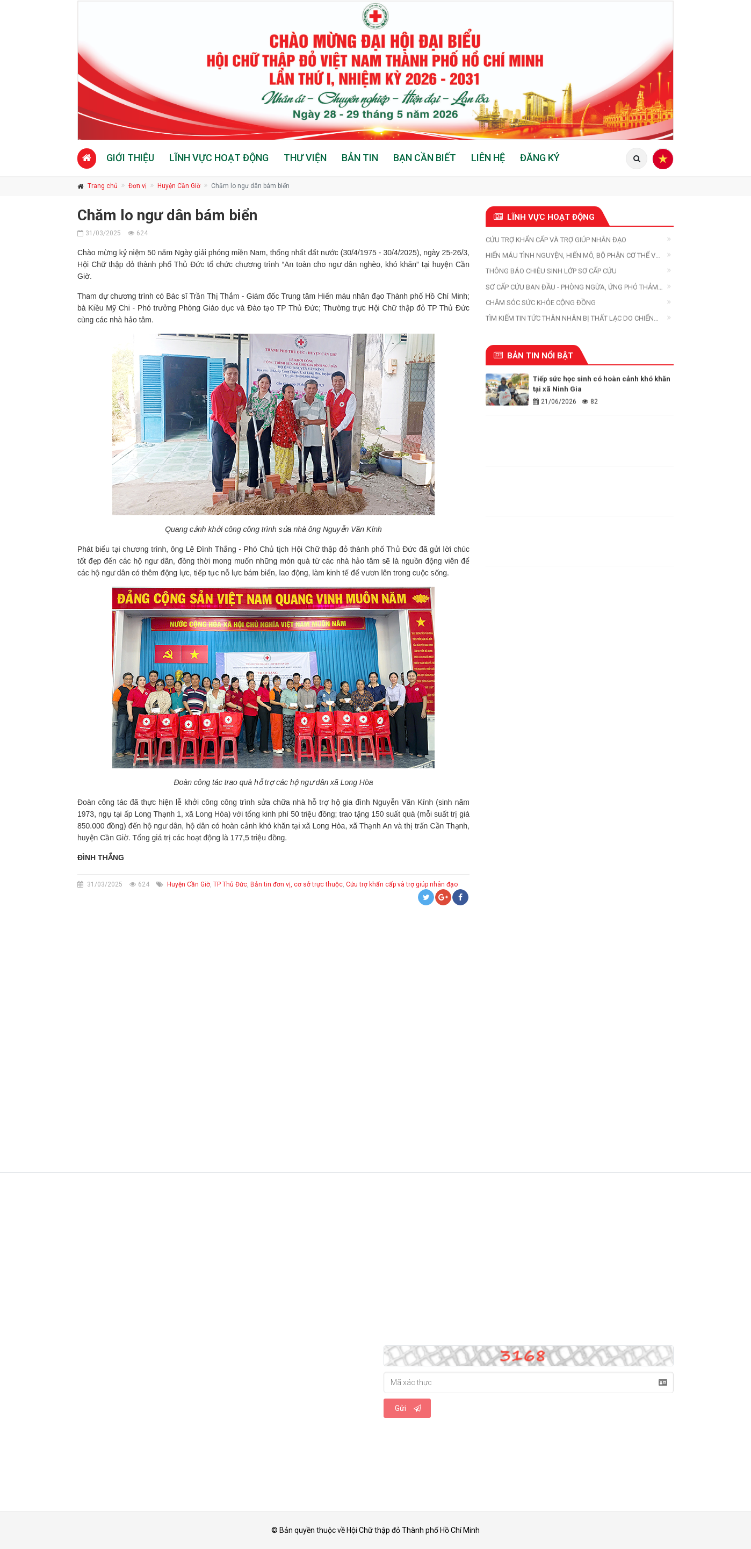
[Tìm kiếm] (636, 158)
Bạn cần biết (424, 157)
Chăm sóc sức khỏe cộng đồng (541, 305)
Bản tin (360, 157)
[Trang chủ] (86, 158)
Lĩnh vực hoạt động (219, 157)
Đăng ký (540, 157)
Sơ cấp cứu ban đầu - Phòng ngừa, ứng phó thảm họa (572, 290)
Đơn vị (137, 186)
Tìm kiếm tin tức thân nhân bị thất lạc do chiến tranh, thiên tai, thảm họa (570, 321)
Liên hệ (488, 157)
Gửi (408, 1408)
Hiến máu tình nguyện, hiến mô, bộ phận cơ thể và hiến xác (573, 258)
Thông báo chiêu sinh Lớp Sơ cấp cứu (551, 274)
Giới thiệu (130, 157)
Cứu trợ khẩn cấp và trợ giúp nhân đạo (402, 884)
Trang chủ (103, 186)
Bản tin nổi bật (533, 356)
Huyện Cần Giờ (178, 186)
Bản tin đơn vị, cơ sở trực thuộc (296, 884)
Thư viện (305, 157)
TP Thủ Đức (230, 884)
